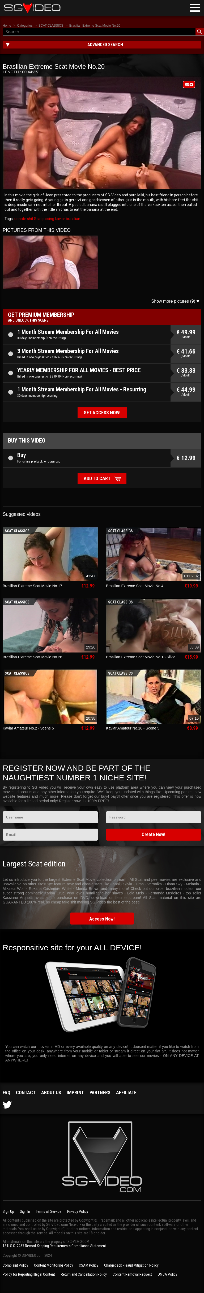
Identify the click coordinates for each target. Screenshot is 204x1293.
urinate (20, 219)
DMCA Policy (167, 1274)
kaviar (59, 219)
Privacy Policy (77, 1211)
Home (7, 25)
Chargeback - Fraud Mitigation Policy (131, 1265)
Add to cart (97, 478)
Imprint (75, 1092)
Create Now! (153, 834)
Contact (26, 1092)
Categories (24, 25)
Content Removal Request (132, 1274)
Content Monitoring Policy (53, 1265)
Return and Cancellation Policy (84, 1274)
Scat (37, 219)
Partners (100, 1092)
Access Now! (102, 919)
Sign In (25, 1211)
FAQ (6, 1092)
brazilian (72, 219)
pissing (48, 219)
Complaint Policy (15, 1265)
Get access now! (102, 412)
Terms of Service (48, 1211)
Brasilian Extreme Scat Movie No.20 (94, 25)
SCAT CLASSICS (51, 25)
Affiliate (126, 1092)
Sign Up (8, 1211)
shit (29, 219)
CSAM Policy (88, 1265)
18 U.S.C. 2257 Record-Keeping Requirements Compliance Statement (54, 1246)
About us (51, 1092)
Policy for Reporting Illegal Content (29, 1274)
